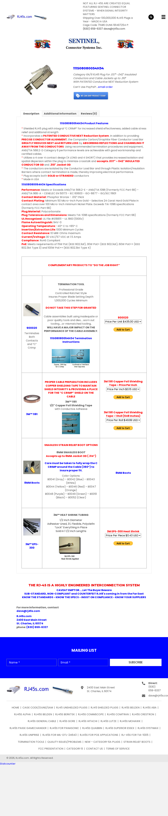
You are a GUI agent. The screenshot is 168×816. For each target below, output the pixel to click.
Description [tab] (31, 113)
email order (105, 87)
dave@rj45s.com (114, 29)
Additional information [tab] (60, 113)
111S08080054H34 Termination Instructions (71, 340)
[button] (136, 662)
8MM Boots (31, 483)
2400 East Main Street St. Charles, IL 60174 (101, 689)
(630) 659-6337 (93, 29)
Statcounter (8, 764)
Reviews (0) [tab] (89, 113)
